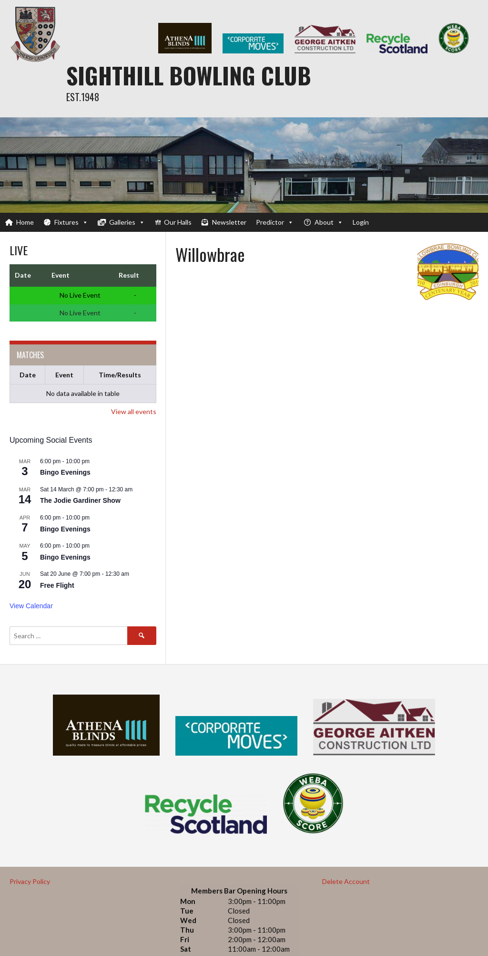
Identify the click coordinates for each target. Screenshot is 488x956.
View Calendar (31, 606)
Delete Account (346, 881)
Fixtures (71, 222)
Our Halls (178, 222)
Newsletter (229, 222)
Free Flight (57, 585)
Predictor (275, 222)
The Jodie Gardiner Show (80, 500)
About (329, 222)
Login (361, 222)
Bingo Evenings (65, 472)
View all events (133, 411)
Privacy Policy (30, 881)
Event (64, 375)
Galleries (127, 222)
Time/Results (120, 375)
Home (25, 222)
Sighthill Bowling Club (188, 75)
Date (28, 375)
